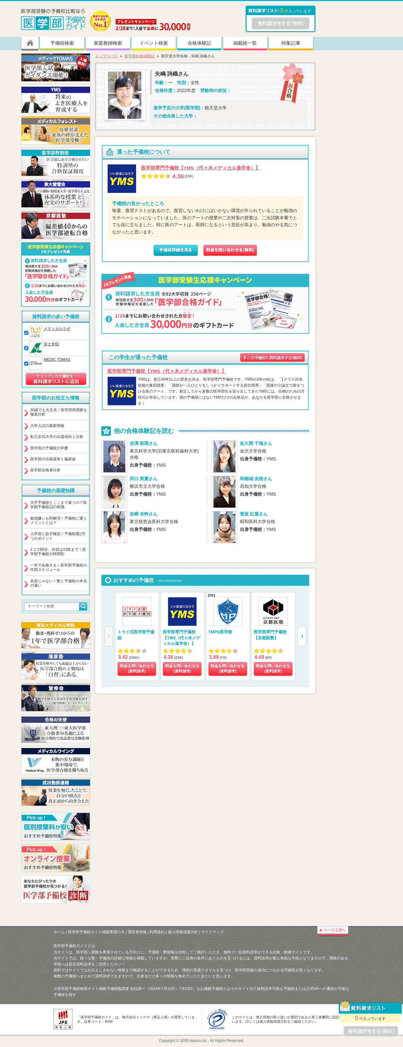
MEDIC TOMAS (57, 359)
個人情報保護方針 (183, 932)
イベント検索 (153, 43)
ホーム (59, 932)
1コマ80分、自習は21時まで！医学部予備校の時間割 (58, 551)
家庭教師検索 (108, 43)
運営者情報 (137, 932)
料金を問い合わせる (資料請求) (137, 668)
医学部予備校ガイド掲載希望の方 (96, 932)
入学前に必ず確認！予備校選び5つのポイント (57, 536)
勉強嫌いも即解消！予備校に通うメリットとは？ (58, 520)
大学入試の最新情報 (47, 425)
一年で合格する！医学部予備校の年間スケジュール (58, 567)
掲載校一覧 (245, 43)
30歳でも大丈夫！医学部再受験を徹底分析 (58, 412)
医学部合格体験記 (139, 56)
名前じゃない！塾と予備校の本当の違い (58, 583)
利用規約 (157, 932)
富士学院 (51, 344)
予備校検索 (62, 43)
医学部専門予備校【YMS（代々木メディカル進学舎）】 (200, 167)
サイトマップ (212, 932)
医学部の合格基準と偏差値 (53, 459)
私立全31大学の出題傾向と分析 (56, 436)
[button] (302, 636)
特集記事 (290, 43)
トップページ (106, 56)
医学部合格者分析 (45, 470)
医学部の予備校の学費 (49, 448)
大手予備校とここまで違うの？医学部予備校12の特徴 (58, 504)
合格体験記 (199, 43)
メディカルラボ (57, 328)
